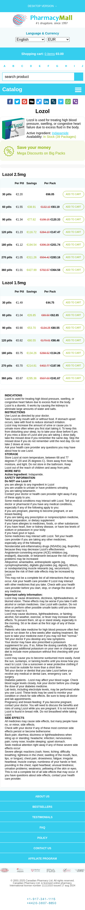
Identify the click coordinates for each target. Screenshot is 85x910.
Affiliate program (42, 858)
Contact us (42, 848)
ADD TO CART (73, 194)
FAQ (42, 827)
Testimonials (42, 817)
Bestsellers (42, 806)
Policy (42, 838)
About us (42, 796)
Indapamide (60, 133)
